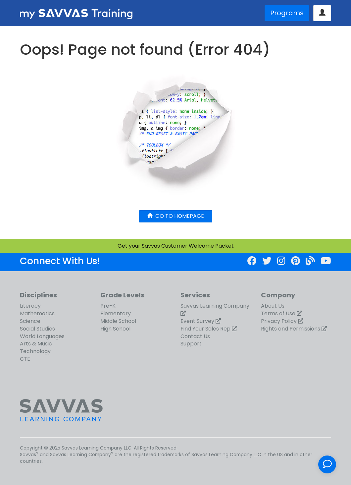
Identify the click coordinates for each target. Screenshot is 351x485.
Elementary (115, 313)
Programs (287, 13)
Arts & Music (36, 343)
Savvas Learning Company (214, 306)
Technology (35, 351)
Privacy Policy (279, 321)
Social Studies (37, 329)
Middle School (118, 321)
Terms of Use (278, 313)
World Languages (42, 336)
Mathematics (37, 313)
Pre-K (108, 306)
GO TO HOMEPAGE (175, 216)
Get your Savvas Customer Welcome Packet (176, 246)
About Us (272, 306)
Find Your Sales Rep (205, 329)
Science (30, 321)
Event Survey (197, 321)
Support (191, 343)
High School (115, 329)
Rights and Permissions (290, 329)
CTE (25, 359)
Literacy (30, 306)
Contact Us (195, 336)
